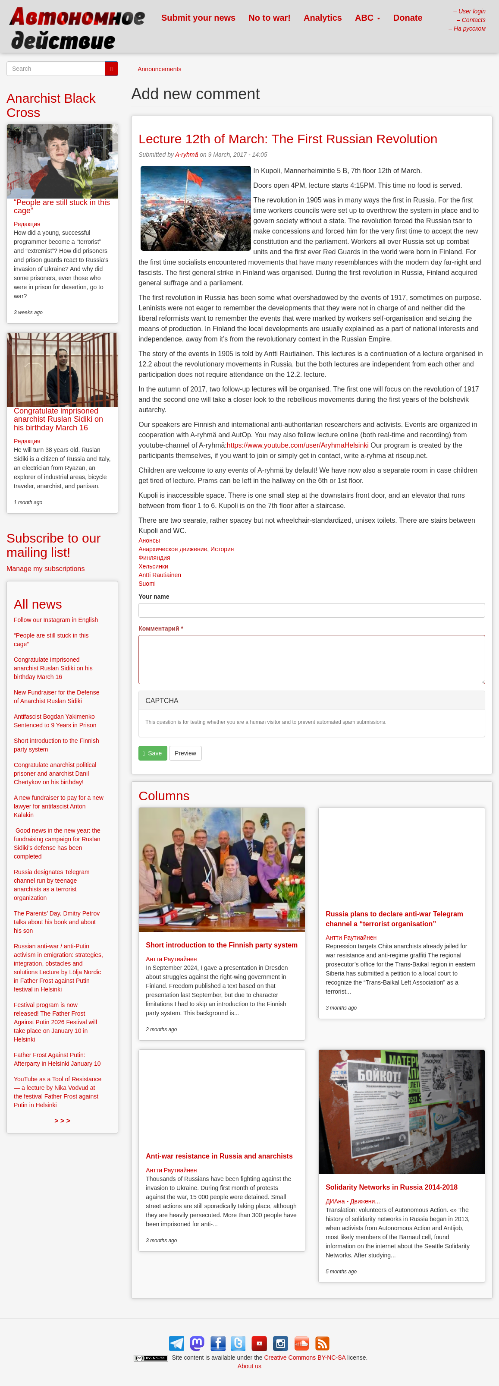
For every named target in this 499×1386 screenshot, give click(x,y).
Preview (185, 753)
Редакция (27, 224)
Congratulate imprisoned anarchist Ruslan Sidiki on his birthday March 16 (58, 420)
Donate (408, 17)
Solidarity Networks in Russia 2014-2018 (392, 1187)
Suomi (147, 583)
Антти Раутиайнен (171, 959)
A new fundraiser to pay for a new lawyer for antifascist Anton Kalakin (59, 806)
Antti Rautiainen (159, 574)
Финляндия (154, 557)
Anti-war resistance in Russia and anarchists (219, 1156)
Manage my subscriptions (45, 568)
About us (249, 1366)
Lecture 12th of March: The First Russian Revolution (287, 139)
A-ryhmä (186, 154)
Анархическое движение (172, 549)
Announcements (159, 69)
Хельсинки (153, 566)
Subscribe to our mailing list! (53, 545)
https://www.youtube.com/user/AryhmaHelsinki (298, 445)
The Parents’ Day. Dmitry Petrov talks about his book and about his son (57, 922)
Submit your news (198, 17)
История (222, 549)
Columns (163, 796)
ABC (367, 17)
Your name (153, 596)
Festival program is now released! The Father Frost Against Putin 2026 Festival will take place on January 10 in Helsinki (55, 1022)
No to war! (269, 17)
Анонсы (149, 540)
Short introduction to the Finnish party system (222, 945)
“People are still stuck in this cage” (62, 206)
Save (152, 753)
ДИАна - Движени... (353, 1201)
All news (38, 604)
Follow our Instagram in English (56, 619)
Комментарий (160, 628)
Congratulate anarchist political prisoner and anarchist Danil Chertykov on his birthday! (55, 773)
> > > (62, 1120)
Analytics (323, 17)
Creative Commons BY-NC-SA (305, 1357)
